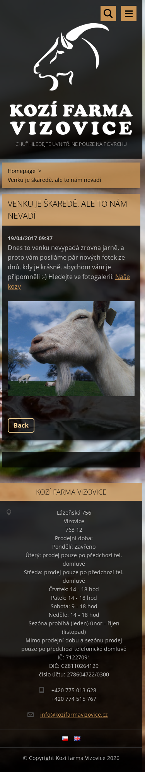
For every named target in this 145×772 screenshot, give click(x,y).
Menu (128, 13)
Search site (108, 13)
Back (21, 425)
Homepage (22, 171)
